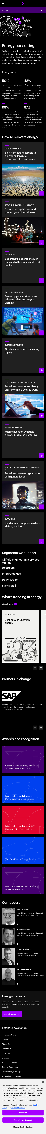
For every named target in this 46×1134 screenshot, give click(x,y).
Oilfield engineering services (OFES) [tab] (20, 561)
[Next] (41, 668)
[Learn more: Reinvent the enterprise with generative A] (23, 485)
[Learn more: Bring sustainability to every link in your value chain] (23, 528)
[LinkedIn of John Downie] (17, 924)
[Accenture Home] (23, 3)
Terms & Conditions (10, 1067)
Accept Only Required (23, 1120)
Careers (5, 1039)
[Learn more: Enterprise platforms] (23, 439)
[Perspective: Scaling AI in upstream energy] (20, 636)
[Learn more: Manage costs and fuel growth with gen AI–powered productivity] (23, 397)
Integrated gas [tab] (11, 573)
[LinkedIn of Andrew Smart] (17, 944)
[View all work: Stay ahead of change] (9, 604)
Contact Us (6, 1048)
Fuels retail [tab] (9, 585)
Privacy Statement (9, 1062)
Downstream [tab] (10, 579)
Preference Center (9, 1034)
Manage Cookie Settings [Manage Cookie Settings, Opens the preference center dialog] (23, 1127)
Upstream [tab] (8, 567)
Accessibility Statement (11, 1076)
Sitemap (5, 1057)
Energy (5, 10)
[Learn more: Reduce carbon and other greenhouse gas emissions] (23, 169)
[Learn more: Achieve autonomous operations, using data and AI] (23, 265)
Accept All (23, 1113)
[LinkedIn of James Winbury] (17, 964)
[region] (23, 1106)
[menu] (3, 3)
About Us (5, 1044)
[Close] (43, 1081)
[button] (12, 1014)
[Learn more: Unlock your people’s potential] (23, 310)
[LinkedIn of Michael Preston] (17, 984)
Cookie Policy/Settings (11, 1071)
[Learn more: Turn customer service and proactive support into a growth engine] (23, 355)
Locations (6, 1053)
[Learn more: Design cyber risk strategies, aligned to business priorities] (23, 222)
